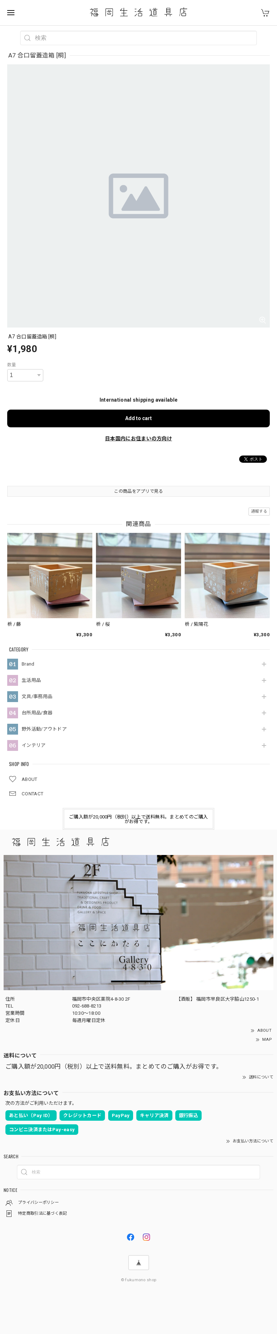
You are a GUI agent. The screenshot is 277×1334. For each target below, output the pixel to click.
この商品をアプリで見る (138, 491)
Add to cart (138, 418)
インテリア (34, 745)
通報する (259, 511)
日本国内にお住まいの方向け (138, 438)
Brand (28, 664)
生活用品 (31, 680)
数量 (11, 364)
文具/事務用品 (37, 696)
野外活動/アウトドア (44, 729)
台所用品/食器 (37, 712)
